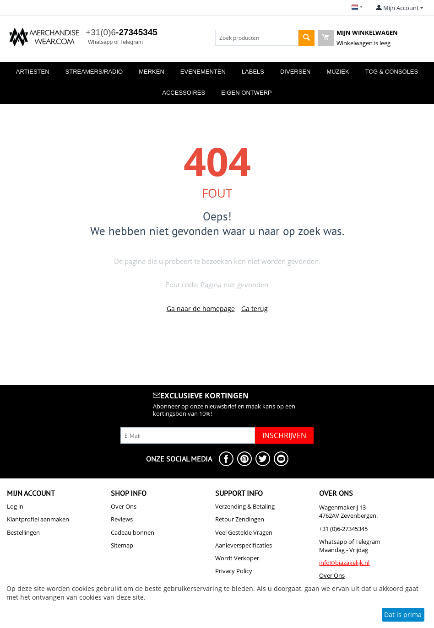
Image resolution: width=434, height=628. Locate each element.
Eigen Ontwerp (246, 92)
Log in (15, 506)
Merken (151, 71)
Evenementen (203, 71)
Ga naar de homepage (201, 308)
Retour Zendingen (239, 519)
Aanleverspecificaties (243, 545)
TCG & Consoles (391, 71)
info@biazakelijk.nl (344, 562)
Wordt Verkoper (237, 558)
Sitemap (122, 545)
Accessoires (183, 92)
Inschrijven (284, 435)
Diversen (295, 71)
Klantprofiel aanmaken (38, 519)
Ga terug (254, 308)
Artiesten (32, 71)
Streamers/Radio (94, 71)
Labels (253, 71)
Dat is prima (403, 614)
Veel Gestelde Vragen (243, 532)
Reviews (122, 519)
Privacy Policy (233, 571)
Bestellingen (23, 532)
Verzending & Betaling (245, 506)
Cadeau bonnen (132, 532)
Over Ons (123, 506)
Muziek (337, 71)
